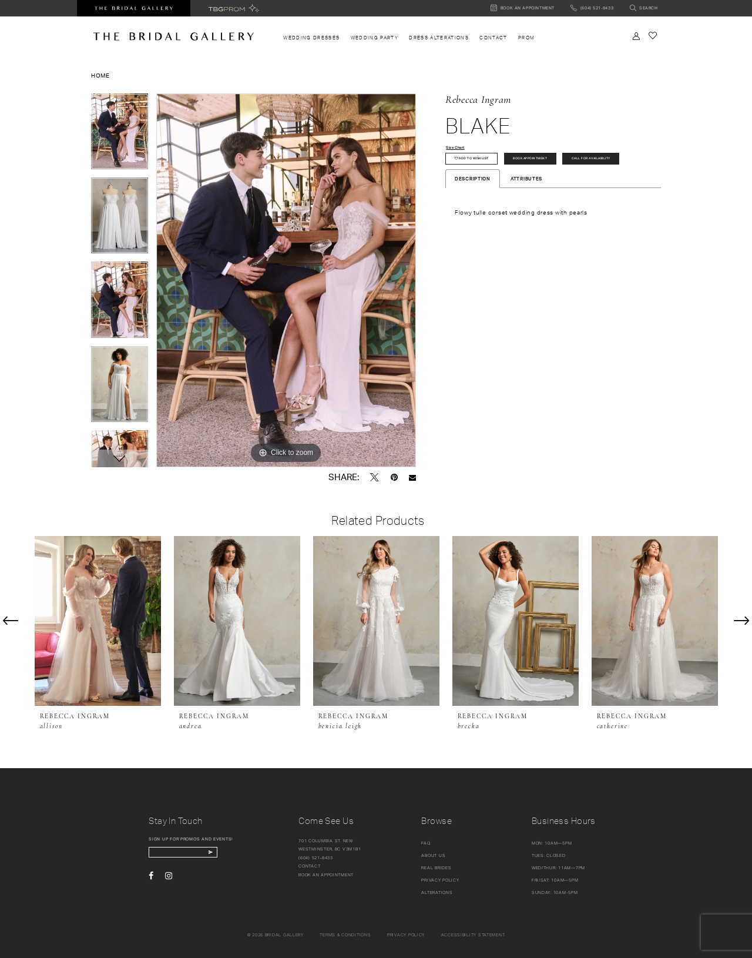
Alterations (436, 892)
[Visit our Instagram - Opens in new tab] (168, 880)
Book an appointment (326, 874)
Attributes (526, 211)
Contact (309, 866)
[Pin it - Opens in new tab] (394, 477)
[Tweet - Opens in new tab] (374, 477)
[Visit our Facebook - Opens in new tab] (151, 880)
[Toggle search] (644, 8)
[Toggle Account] (636, 36)
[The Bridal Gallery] (173, 36)
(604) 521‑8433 (315, 857)
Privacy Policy (440, 880)
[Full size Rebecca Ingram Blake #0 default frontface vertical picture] (286, 280)
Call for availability (485, 188)
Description (473, 211)
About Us (433, 855)
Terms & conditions (345, 934)
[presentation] (98, 621)
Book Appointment (564, 164)
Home (100, 75)
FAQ (425, 843)
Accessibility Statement (473, 934)
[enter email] (197, 854)
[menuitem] (311, 38)
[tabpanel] (119, 135)
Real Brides (436, 867)
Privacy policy (406, 934)
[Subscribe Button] (235, 854)
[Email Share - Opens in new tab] (412, 477)
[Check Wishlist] (652, 35)
